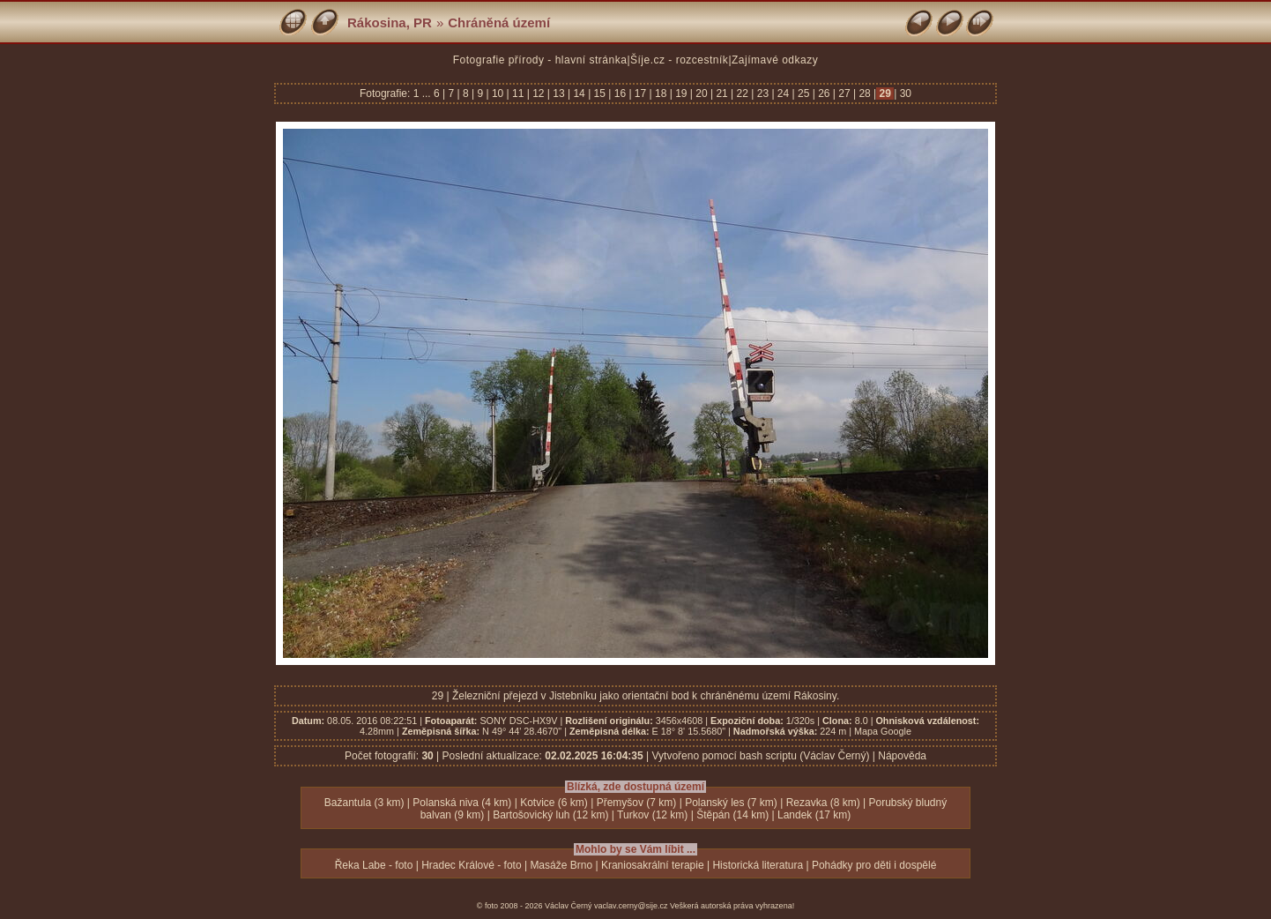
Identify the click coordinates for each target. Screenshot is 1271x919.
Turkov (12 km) (652, 815)
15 (599, 93)
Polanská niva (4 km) (462, 802)
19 (681, 93)
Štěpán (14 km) (732, 815)
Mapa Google (882, 731)
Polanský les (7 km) (731, 802)
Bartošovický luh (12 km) (550, 815)
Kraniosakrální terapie (652, 865)
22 (742, 93)
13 (559, 93)
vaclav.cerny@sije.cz (631, 905)
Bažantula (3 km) (364, 802)
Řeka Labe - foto (374, 865)
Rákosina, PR (389, 22)
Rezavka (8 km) (823, 802)
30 (903, 93)
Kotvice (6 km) (554, 802)
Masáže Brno (561, 865)
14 (579, 93)
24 (783, 93)
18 (661, 93)
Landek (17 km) (814, 815)
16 (619, 93)
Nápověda (902, 756)
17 (641, 93)
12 (538, 93)
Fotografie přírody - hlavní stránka (540, 60)
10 (498, 93)
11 (518, 93)
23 (762, 93)
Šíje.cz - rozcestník (679, 60)
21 (722, 93)
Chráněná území (499, 22)
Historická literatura (757, 865)
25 (804, 93)
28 (864, 93)
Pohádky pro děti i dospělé (874, 865)
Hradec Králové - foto (471, 865)
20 (701, 93)
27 (844, 93)
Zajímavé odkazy (775, 60)
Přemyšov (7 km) (637, 802)
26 (824, 93)
